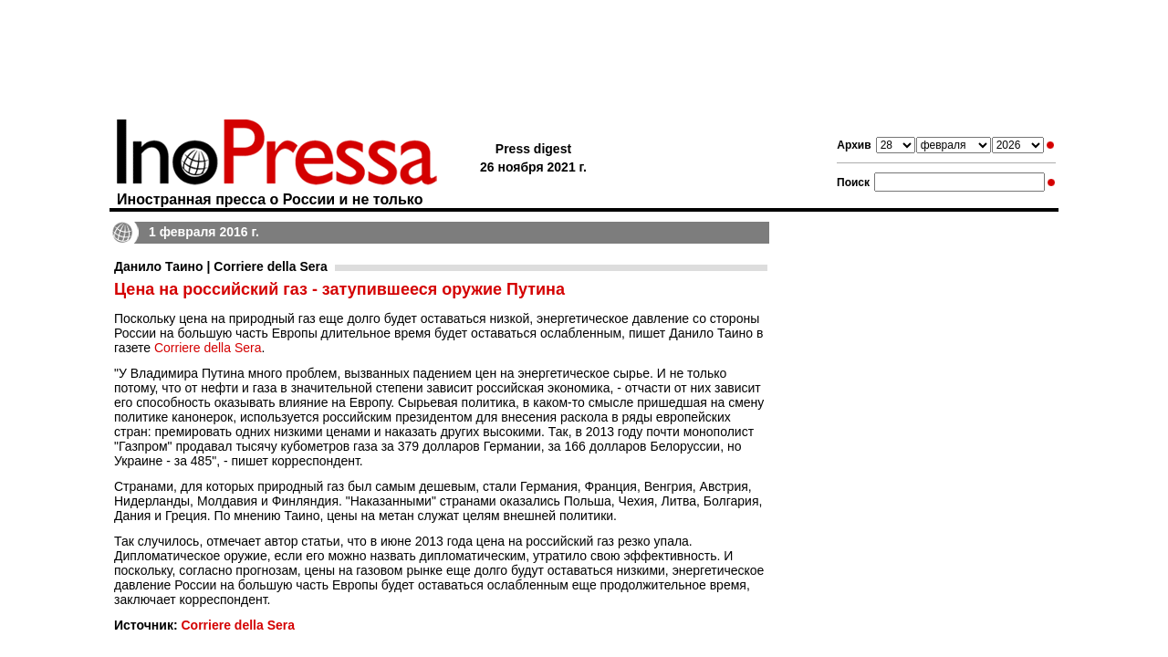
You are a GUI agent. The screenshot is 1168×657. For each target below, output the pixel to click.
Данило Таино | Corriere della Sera (221, 266)
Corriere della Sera (208, 347)
